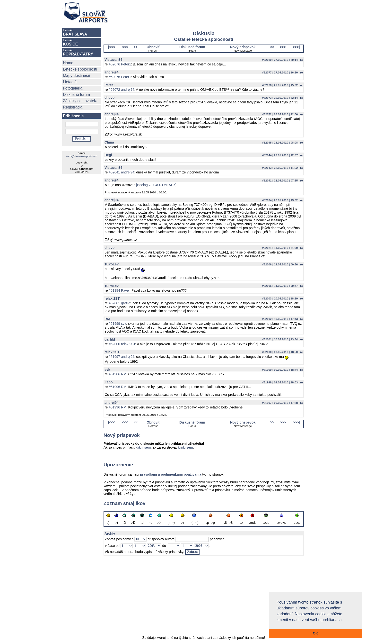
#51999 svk (117, 324)
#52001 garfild (119, 303)
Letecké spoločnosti (80, 69)
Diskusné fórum (76, 94)
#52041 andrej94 (121, 172)
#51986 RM (117, 374)
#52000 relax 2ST (122, 344)
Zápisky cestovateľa (80, 101)
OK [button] (315, 633)
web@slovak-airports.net (81, 156)
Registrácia (72, 107)
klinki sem (185, 447)
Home (68, 63)
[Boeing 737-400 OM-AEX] (156, 185)
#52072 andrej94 (121, 89)
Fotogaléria (72, 88)
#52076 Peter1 (120, 64)
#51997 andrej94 (121, 357)
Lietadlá (70, 82)
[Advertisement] (210, 13)
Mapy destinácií (76, 75)
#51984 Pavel (119, 290)
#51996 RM (117, 387)
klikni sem (143, 447)
